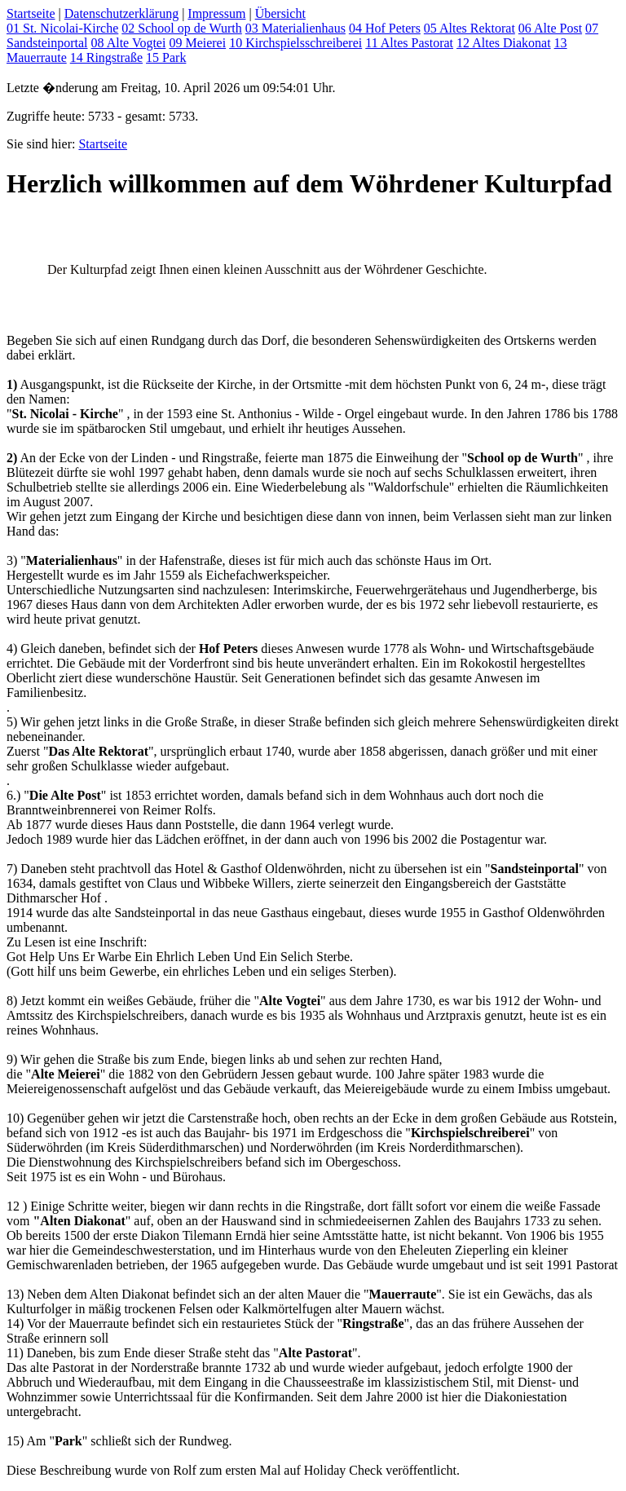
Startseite (31, 13)
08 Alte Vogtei (128, 43)
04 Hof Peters (385, 28)
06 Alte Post (550, 28)
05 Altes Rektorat (469, 28)
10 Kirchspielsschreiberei (295, 43)
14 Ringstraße (106, 57)
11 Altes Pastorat (409, 43)
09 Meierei (197, 43)
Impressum (216, 13)
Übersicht (280, 13)
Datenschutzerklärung (121, 13)
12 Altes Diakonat (503, 43)
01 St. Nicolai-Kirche (62, 28)
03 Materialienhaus (295, 28)
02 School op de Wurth (181, 28)
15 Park (166, 57)
